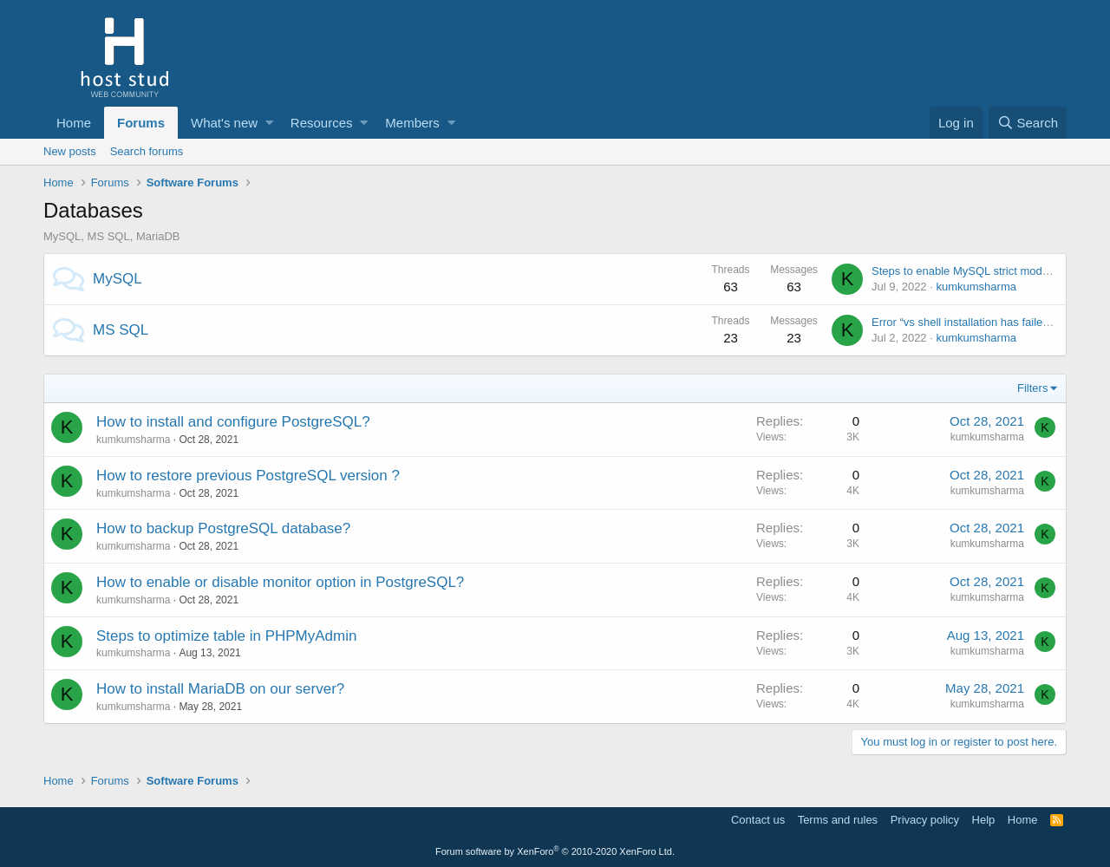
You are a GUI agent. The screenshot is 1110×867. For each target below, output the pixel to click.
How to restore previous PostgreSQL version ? (248, 475)
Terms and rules (838, 819)
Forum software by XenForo (555, 851)
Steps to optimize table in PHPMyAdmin (226, 636)
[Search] (1028, 123)
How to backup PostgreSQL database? (223, 528)
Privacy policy (925, 819)
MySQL (117, 279)
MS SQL (120, 330)
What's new (224, 122)
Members (412, 122)
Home (73, 122)
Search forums (147, 151)
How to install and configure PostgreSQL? (233, 422)
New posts (69, 151)
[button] (269, 123)
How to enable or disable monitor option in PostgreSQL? (280, 582)
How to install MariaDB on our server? (220, 689)
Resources (322, 122)
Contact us (758, 819)
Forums (141, 122)
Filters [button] (1032, 387)
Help (984, 819)
